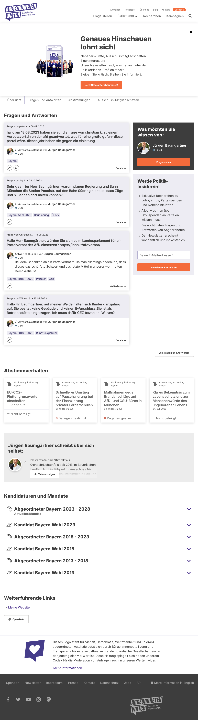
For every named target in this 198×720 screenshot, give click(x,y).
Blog (155, 9)
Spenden (179, 9)
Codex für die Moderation (71, 660)
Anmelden (115, 9)
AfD (51, 278)
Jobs (127, 683)
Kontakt (166, 9)
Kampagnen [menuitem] (175, 16)
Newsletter (130, 9)
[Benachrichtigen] (16, 168)
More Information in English (172, 682)
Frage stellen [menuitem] (102, 16)
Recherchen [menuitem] (152, 16)
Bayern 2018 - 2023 (20, 278)
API (139, 683)
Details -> (121, 168)
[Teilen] (9, 168)
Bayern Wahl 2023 (19, 215)
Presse (73, 683)
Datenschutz (109, 683)
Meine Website (19, 607)
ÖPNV (55, 215)
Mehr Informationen (67, 668)
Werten (141, 660)
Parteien (41, 278)
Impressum (54, 683)
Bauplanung (41, 215)
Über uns (144, 9)
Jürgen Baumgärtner (61, 150)
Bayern (12, 161)
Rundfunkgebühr (46, 333)
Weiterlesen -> (118, 286)
